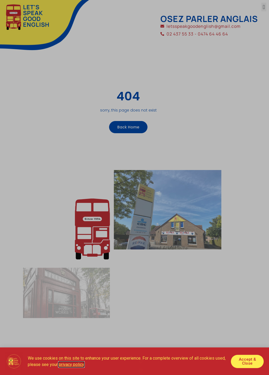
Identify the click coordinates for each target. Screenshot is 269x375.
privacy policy (71, 365)
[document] (134, 187)
